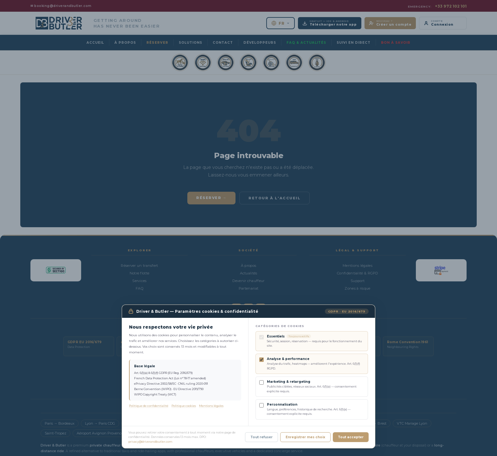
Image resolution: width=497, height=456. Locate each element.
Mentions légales (211, 406)
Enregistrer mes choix (305, 438)
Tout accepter (351, 438)
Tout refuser (261, 438)
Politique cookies (183, 406)
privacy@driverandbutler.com (150, 442)
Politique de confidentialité (148, 406)
